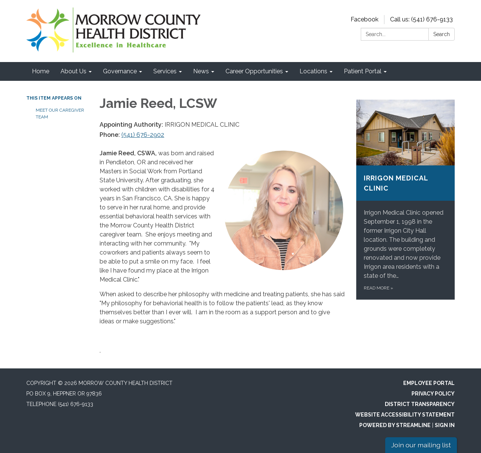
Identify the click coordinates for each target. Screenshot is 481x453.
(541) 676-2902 (142, 134)
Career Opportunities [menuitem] (254, 71)
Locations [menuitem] (313, 71)
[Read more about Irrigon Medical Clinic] (405, 200)
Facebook (364, 19)
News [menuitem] (201, 71)
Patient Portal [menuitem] (362, 71)
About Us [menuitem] (73, 71)
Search (441, 34)
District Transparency (420, 404)
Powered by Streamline (395, 425)
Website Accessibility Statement (405, 415)
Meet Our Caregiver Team (60, 114)
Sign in (445, 425)
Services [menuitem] (165, 71)
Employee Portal (429, 383)
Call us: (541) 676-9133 (421, 19)
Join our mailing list (421, 445)
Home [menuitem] (40, 71)
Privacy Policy (433, 394)
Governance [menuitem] (120, 71)
